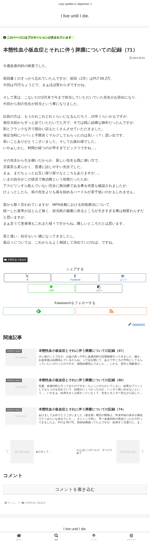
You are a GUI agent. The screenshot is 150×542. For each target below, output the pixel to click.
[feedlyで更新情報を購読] (38, 311)
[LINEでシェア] (51, 288)
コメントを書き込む (75, 491)
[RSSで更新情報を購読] (111, 311)
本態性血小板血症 (15, 259)
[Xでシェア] (27, 277)
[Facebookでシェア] (75, 277)
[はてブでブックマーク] (122, 277)
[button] (99, 288)
